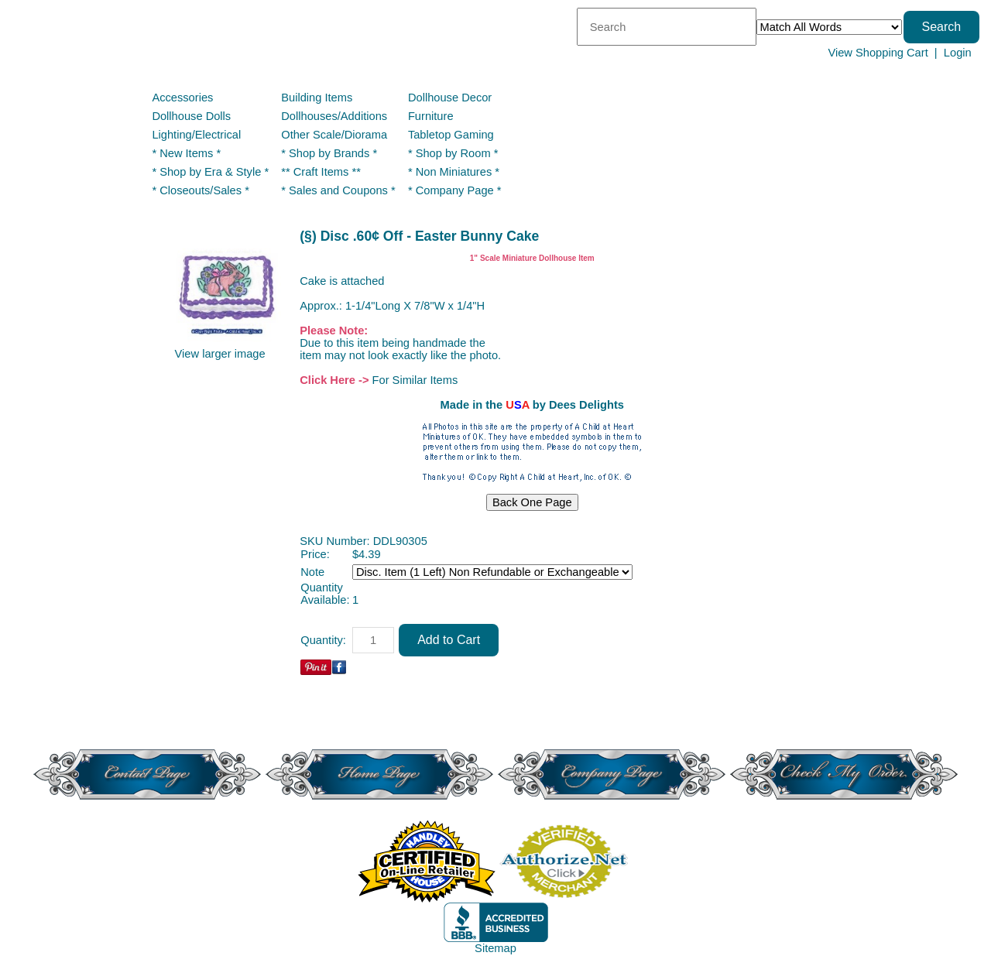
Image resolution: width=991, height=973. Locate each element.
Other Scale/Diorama (334, 134)
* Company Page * (455, 190)
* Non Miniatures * (453, 172)
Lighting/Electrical (198, 134)
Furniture (431, 116)
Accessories (182, 97)
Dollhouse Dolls (191, 116)
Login (958, 52)
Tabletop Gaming (451, 134)
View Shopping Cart (878, 52)
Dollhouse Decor (450, 97)
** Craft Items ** (321, 172)
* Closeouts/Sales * (200, 190)
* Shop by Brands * (329, 153)
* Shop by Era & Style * (210, 172)
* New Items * (186, 153)
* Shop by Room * (453, 153)
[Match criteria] (829, 27)
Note (312, 572)
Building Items (316, 97)
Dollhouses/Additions (334, 116)
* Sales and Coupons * (338, 190)
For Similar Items (415, 380)
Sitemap (495, 948)
